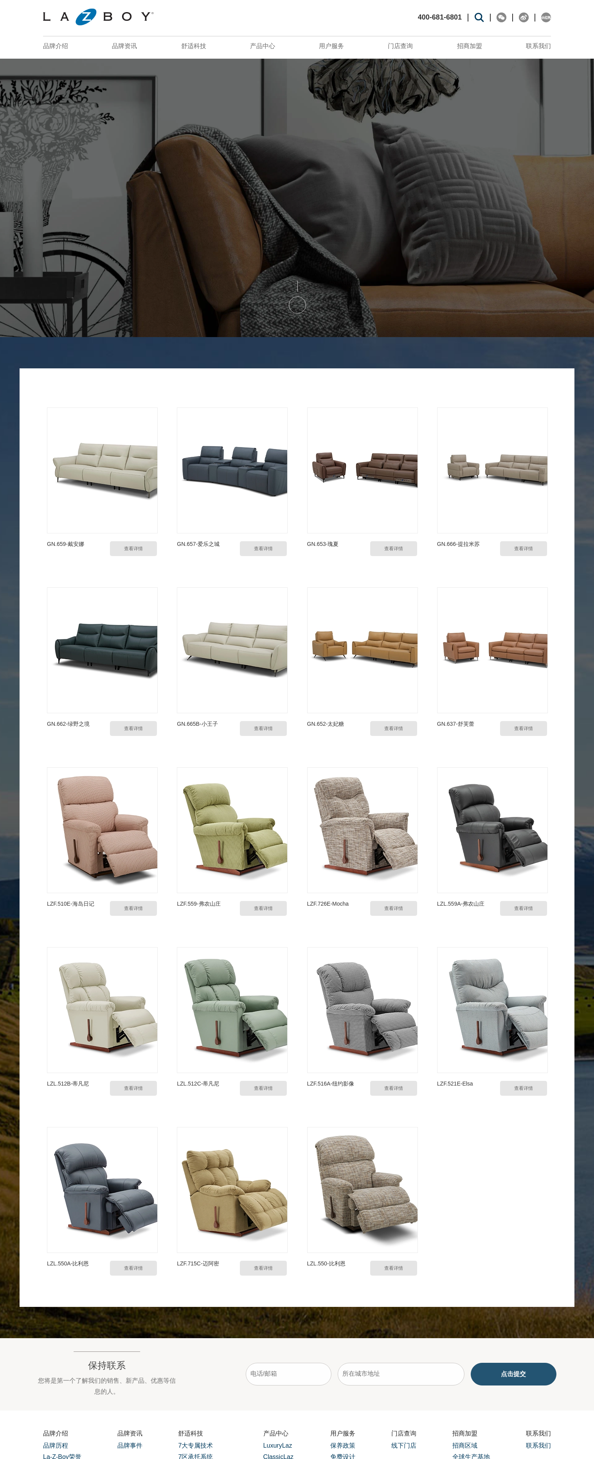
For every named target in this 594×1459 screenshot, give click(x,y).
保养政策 (342, 1444)
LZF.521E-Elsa (455, 1083)
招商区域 (464, 1444)
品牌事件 (129, 1444)
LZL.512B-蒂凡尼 (68, 1083)
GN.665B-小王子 (197, 723)
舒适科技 (193, 46)
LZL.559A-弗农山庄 (460, 903)
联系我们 (538, 46)
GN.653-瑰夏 (322, 543)
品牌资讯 (124, 46)
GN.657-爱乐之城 (198, 543)
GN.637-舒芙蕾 (455, 723)
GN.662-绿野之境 (68, 723)
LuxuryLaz (277, 1444)
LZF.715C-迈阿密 (198, 1263)
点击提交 (542, 1373)
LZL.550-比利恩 (326, 1263)
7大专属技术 (195, 1444)
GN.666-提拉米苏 (458, 543)
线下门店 (403, 1444)
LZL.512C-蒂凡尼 (198, 1083)
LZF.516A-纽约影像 (330, 1083)
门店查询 (400, 46)
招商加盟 (469, 46)
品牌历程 (55, 1444)
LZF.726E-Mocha (328, 903)
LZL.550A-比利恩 (68, 1263)
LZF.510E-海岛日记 (70, 903)
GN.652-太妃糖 (325, 723)
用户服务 (331, 46)
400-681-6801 (440, 17)
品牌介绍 (55, 46)
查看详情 (133, 548)
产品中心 (262, 46)
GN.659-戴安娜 (65, 543)
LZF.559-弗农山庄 (198, 903)
